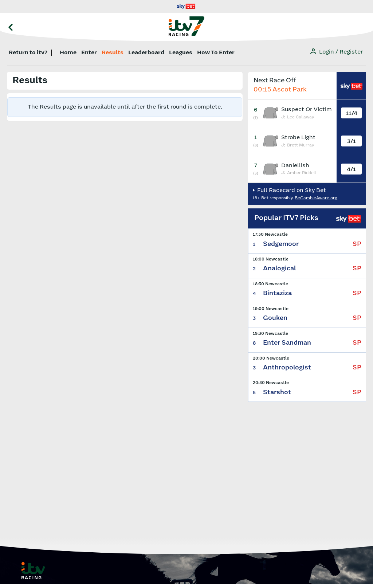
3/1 (351, 141)
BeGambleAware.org (316, 198)
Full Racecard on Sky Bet (291, 190)
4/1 (351, 169)
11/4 (351, 113)
